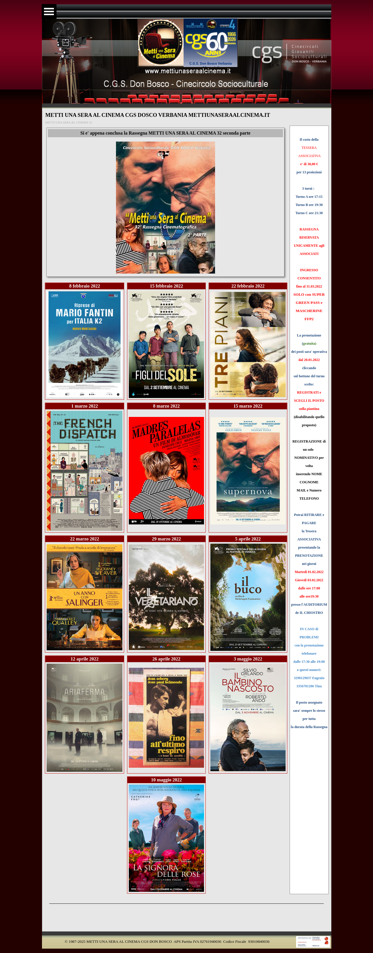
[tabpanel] (309, 437)
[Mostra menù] (49, 11)
